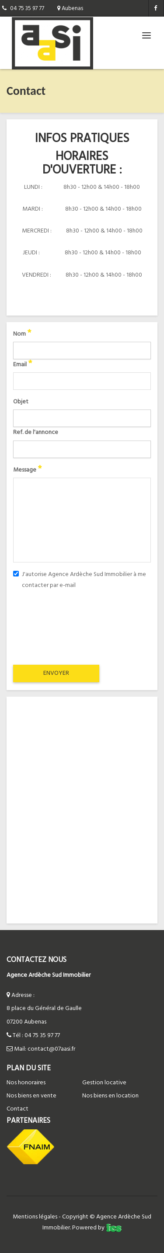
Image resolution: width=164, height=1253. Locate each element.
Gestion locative (104, 1083)
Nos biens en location (110, 1096)
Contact (17, 1109)
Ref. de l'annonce (35, 432)
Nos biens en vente (31, 1096)
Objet (20, 402)
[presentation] (82, 626)
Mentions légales (35, 1217)
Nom (22, 334)
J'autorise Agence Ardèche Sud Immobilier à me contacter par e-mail (79, 579)
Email (22, 364)
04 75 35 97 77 (42, 1036)
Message (27, 470)
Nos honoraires (26, 1083)
